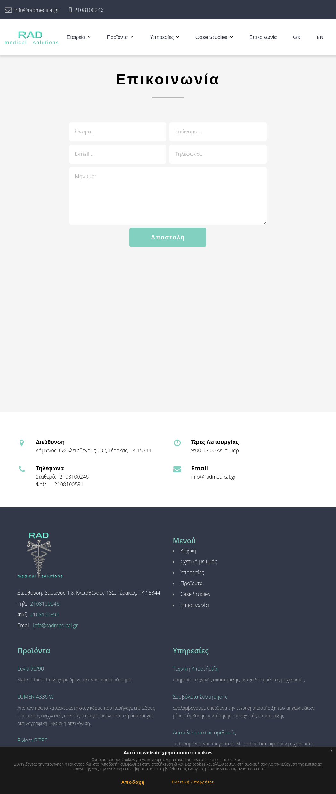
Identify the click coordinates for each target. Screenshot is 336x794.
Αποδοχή (133, 782)
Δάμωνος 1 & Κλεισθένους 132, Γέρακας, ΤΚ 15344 (94, 450)
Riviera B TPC (33, 740)
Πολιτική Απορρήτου (193, 782)
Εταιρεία (75, 37)
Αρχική (188, 550)
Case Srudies (195, 594)
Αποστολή (168, 237)
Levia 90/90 (31, 668)
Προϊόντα (117, 37)
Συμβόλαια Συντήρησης (200, 696)
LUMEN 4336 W (36, 696)
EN (320, 37)
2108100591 (69, 484)
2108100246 (88, 9)
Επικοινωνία (263, 37)
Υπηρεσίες (162, 37)
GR (296, 37)
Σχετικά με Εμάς (199, 561)
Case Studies (211, 37)
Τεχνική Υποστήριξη (196, 668)
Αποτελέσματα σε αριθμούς (204, 732)
